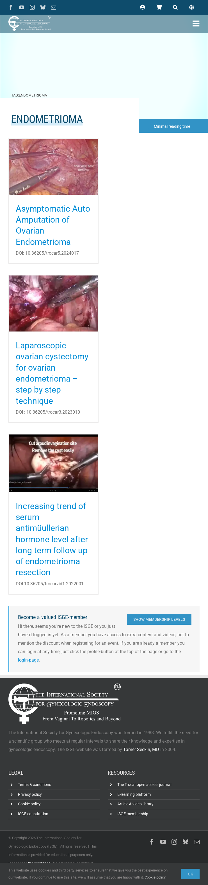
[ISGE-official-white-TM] (29, 18)
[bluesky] (42, 7)
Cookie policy (29, 804)
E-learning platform (134, 794)
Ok (190, 874)
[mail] (53, 7)
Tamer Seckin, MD (141, 749)
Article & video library (135, 804)
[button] (175, 7)
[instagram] (32, 7)
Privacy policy (30, 794)
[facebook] (10, 7)
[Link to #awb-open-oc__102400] (196, 24)
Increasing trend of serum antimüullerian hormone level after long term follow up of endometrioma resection (52, 539)
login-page (28, 660)
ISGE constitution (33, 814)
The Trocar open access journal (144, 784)
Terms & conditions (34, 784)
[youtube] (21, 7)
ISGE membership (132, 814)
